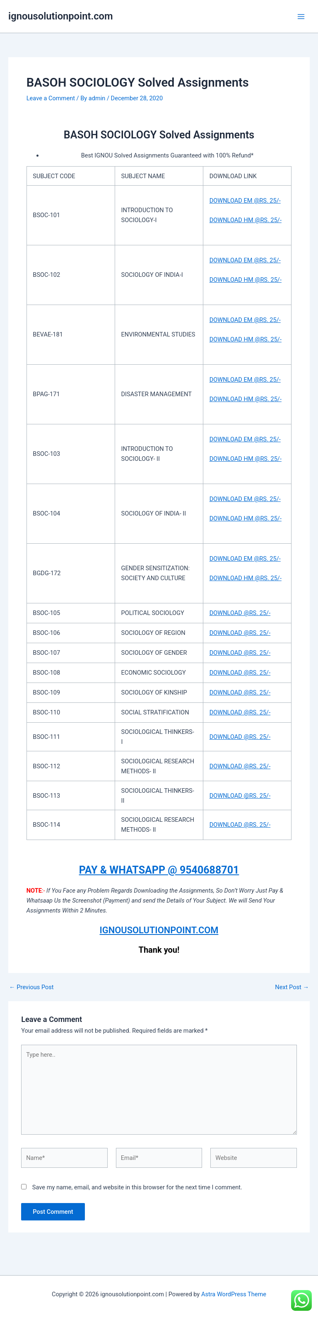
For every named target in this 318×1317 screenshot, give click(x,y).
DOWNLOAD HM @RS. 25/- (246, 220)
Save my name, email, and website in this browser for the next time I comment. (137, 1187)
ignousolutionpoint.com (60, 16)
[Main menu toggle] (301, 16)
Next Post (292, 987)
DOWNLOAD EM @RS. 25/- (245, 200)
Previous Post (31, 987)
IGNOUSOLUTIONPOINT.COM (159, 930)
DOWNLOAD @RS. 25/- (240, 613)
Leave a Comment (50, 98)
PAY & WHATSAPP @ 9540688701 (159, 870)
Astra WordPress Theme (233, 1294)
